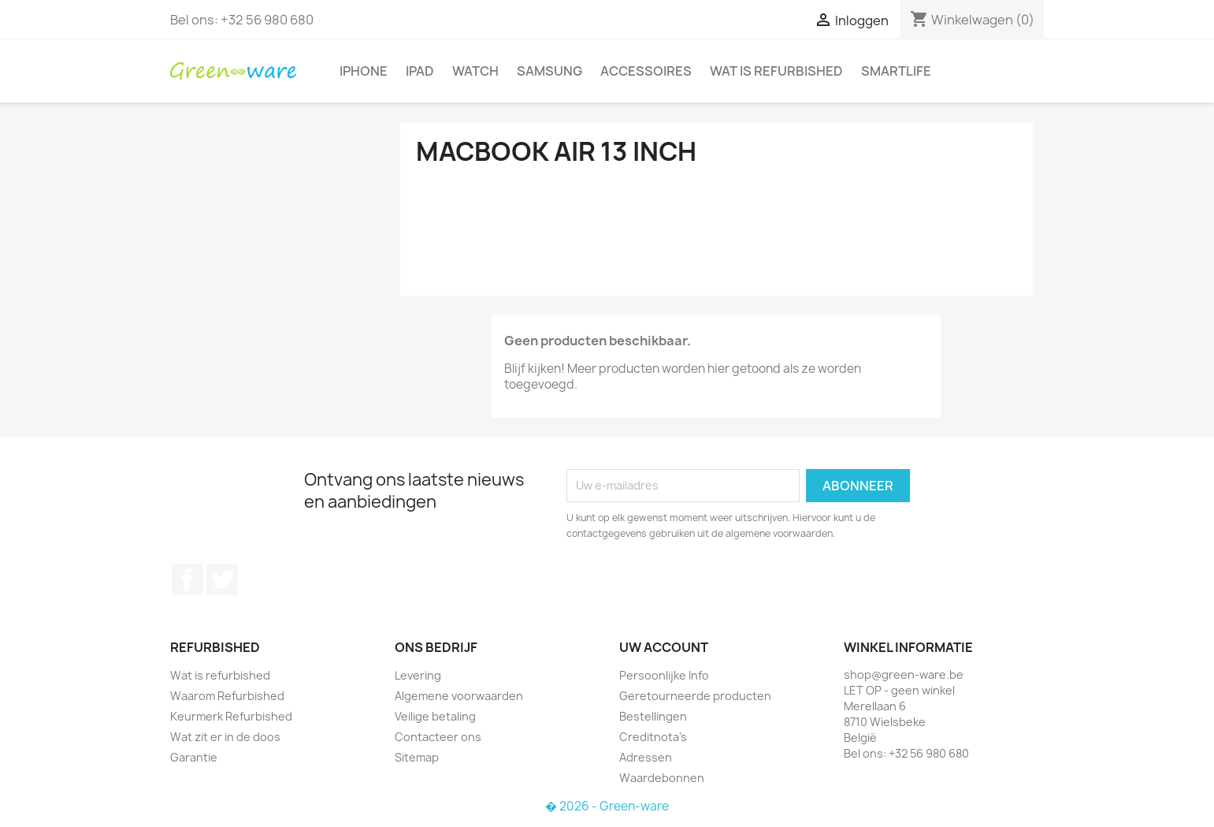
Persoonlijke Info (664, 675)
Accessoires (646, 71)
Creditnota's (653, 736)
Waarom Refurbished (227, 695)
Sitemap (417, 757)
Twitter (222, 579)
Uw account (663, 647)
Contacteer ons (438, 736)
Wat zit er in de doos (225, 736)
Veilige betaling (435, 716)
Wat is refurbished (776, 71)
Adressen (645, 757)
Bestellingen (653, 716)
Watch (475, 71)
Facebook (187, 579)
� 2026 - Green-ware (607, 806)
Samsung (549, 71)
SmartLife (896, 71)
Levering (418, 675)
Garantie (193, 757)
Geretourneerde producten (695, 695)
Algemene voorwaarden (459, 695)
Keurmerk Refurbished (231, 716)
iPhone (364, 71)
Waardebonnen (661, 777)
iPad (420, 71)
